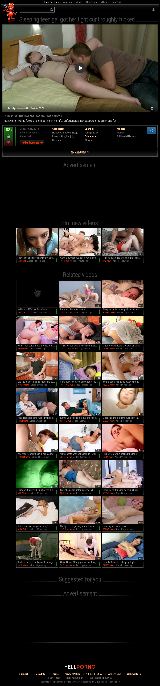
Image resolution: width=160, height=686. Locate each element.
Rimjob (69, 136)
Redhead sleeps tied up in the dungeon (37, 562)
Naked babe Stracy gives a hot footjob (79, 562)
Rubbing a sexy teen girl (114, 526)
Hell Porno (9, 13)
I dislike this (8, 143)
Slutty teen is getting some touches (78, 526)
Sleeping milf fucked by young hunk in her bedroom (123, 490)
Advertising (114, 674)
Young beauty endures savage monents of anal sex (123, 381)
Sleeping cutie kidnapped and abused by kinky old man (123, 309)
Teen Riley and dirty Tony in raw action (36, 257)
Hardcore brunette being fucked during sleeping (38, 490)
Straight (89, 140)
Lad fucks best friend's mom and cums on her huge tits (38, 381)
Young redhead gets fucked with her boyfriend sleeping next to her (38, 417)
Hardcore (56, 132)
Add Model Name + (126, 136)
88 (8, 132)
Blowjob (67, 132)
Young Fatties (92, 132)
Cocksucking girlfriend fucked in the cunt (123, 417)
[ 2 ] (80, 152)
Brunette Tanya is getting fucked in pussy (123, 453)
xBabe (79, 2)
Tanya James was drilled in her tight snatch (80, 345)
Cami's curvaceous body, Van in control (79, 257)
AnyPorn (67, 2)
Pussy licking (58, 136)
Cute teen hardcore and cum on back (121, 345)
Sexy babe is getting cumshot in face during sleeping (80, 381)
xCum (104, 2)
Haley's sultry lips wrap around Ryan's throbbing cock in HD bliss (123, 257)
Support (23, 674)
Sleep (74, 132)
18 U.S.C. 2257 (94, 674)
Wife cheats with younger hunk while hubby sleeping (80, 453)
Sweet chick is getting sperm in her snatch (80, 490)
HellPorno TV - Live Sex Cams (32, 309)
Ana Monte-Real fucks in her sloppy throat (38, 453)
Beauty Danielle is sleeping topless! (120, 562)
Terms (55, 674)
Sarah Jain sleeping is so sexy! (33, 526)
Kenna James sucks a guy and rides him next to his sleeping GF (80, 417)
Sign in (153, 10)
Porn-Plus (116, 2)
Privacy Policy (72, 674)
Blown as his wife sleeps (72, 309)
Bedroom (56, 140)
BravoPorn (91, 2)
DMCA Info (40, 674)
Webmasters (134, 674)
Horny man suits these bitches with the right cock (38, 345)
